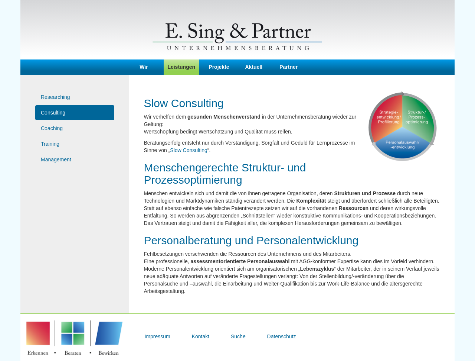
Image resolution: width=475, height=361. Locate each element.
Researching (55, 97)
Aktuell (254, 67)
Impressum (158, 336)
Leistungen (181, 67)
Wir (144, 67)
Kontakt (201, 336)
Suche (239, 336)
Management (56, 159)
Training (50, 144)
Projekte (219, 67)
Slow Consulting (188, 150)
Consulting (53, 113)
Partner (288, 67)
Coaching (52, 128)
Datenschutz (281, 336)
